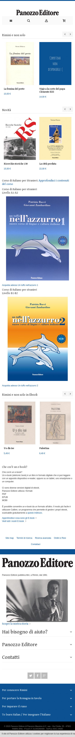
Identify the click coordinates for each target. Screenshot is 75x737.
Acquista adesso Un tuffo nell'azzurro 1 (35, 241)
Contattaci (35, 544)
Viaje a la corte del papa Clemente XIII (52, 90)
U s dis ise (9, 448)
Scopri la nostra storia (15, 623)
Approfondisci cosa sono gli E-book (18, 518)
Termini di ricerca (24, 538)
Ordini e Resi (60, 538)
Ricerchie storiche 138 (16, 163)
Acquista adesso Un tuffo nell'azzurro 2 (35, 342)
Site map (9, 538)
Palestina (44, 448)
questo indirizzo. (34, 513)
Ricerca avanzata (43, 538)
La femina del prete (14, 89)
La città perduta (47, 163)
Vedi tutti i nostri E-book (13, 521)
